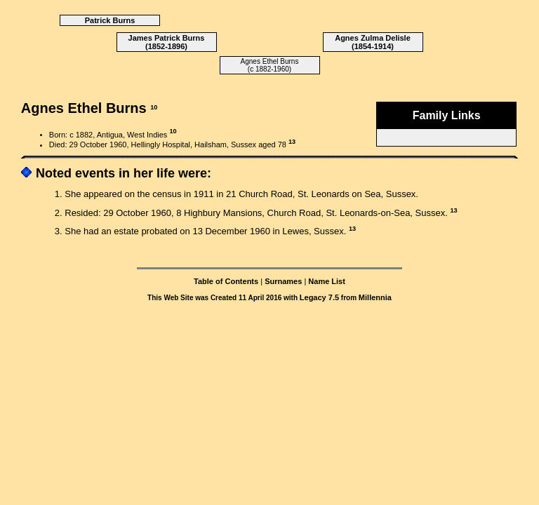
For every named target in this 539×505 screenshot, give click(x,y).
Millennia (375, 297)
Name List (326, 281)
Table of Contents (226, 281)
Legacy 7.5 (319, 297)
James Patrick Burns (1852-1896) (166, 42)
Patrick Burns (110, 20)
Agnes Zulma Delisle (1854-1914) (373, 42)
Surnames (283, 281)
